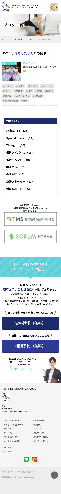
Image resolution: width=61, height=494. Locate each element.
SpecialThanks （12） (20, 138)
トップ (5, 39)
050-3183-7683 (25, 368)
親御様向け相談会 (41, 436)
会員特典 (7, 428)
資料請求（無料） (30, 323)
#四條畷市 (18, 91)
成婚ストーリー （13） (20, 181)
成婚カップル (39, 432)
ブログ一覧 (15, 39)
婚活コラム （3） (16, 167)
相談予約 (7, 447)
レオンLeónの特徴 (12, 420)
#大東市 (29, 91)
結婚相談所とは (40, 420)
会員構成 (37, 424)
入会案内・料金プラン (13, 424)
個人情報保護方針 (26, 471)
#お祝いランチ (46, 86)
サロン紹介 (8, 432)
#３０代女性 (8, 86)
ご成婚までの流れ (11, 440)
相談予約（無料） (30, 346)
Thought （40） (16, 145)
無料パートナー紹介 (42, 440)
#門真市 (24, 100)
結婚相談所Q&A (10, 436)
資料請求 (7, 451)
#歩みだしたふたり (21, 95)
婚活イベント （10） (19, 160)
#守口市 (39, 91)
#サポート (7, 91)
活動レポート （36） (19, 189)
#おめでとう (32, 86)
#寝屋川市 (49, 91)
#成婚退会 (7, 95)
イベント (37, 428)
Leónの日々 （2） (17, 131)
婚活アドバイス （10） (20, 152)
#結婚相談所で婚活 (10, 100)
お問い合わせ (7, 471)
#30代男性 (20, 86)
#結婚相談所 (38, 95)
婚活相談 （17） (16, 174)
